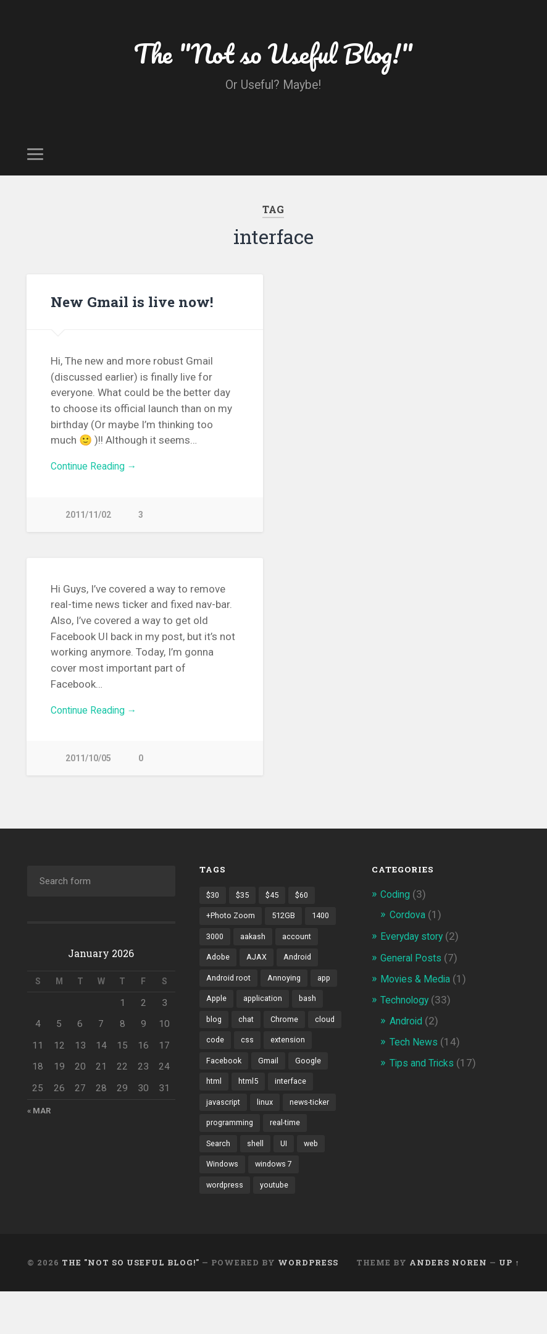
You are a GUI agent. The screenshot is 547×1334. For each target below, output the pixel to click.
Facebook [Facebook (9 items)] (277, 1077)
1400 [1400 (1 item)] (326, 927)
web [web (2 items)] (238, 1184)
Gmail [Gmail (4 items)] (322, 1077)
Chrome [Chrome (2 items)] (286, 1034)
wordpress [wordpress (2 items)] (282, 1205)
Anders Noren (448, 1305)
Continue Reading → (98, 472)
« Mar (39, 1121)
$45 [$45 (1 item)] (276, 905)
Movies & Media (417, 988)
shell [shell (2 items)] (305, 1163)
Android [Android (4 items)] (300, 969)
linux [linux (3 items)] (317, 1120)
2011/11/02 (88, 522)
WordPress (308, 1305)
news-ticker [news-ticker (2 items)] (227, 1141)
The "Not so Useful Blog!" (273, 55)
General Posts (413, 967)
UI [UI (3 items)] (210, 1184)
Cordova (409, 925)
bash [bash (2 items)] (311, 1013)
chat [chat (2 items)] (248, 1034)
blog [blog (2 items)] (214, 1034)
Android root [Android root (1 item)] (230, 991)
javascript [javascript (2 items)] (274, 1120)
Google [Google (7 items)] (219, 1099)
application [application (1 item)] (264, 1013)
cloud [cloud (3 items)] (216, 1055)
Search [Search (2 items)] (267, 1163)
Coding (397, 904)
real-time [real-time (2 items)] (222, 1163)
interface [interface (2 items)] (222, 1120)
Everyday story (414, 946)
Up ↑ (509, 1305)
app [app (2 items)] (328, 991)
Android (408, 1030)
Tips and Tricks (424, 1072)
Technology (407, 1009)
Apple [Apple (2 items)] (217, 1013)
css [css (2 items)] (284, 1055)
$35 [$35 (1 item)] (245, 905)
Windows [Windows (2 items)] (279, 1184)
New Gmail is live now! (131, 306)
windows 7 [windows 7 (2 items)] (226, 1205)
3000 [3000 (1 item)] (216, 948)
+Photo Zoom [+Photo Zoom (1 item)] (231, 927)
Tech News (415, 1051)
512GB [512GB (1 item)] (286, 927)
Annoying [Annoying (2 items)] (287, 991)
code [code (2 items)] (252, 1055)
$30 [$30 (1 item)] (213, 905)
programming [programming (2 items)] (290, 1141)
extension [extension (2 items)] (224, 1077)
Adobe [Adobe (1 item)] (218, 969)
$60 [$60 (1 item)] (308, 905)
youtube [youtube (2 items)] (221, 1227)
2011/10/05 (88, 768)
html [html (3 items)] (257, 1099)
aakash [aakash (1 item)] (256, 948)
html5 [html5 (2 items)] (292, 1099)
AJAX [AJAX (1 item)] (258, 969)
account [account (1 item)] (300, 948)
